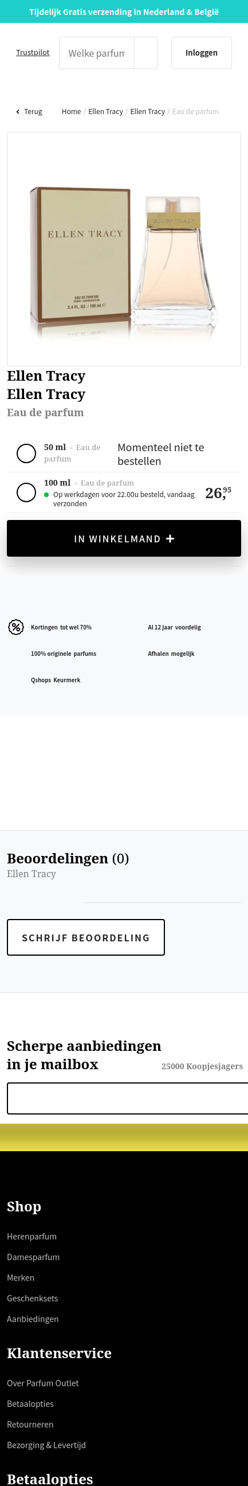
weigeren (34, 805)
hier (90, 764)
